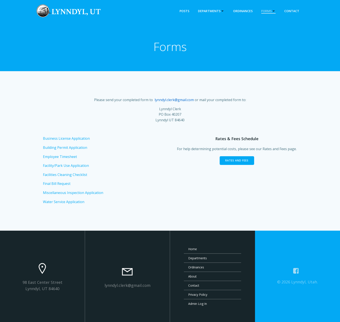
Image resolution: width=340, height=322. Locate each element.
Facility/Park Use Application (66, 165)
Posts (184, 11)
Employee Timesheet (60, 156)
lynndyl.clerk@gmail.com (174, 99)
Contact (291, 11)
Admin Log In (197, 304)
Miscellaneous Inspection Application (73, 192)
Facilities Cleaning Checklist (65, 174)
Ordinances (243, 11)
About (192, 276)
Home (192, 249)
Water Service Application (63, 201)
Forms (268, 11)
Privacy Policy (197, 294)
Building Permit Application (65, 147)
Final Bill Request (56, 183)
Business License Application (66, 138)
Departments (211, 11)
